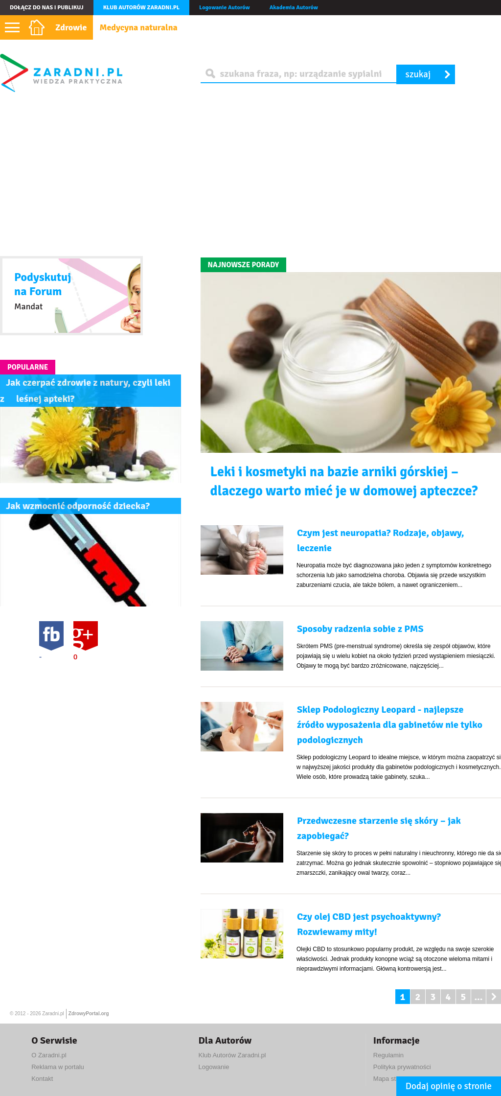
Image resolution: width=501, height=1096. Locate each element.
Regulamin (388, 1055)
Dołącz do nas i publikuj (47, 7)
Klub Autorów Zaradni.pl (232, 1055)
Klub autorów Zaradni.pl (141, 7)
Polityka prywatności (402, 1067)
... (478, 997)
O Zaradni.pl (49, 1055)
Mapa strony (391, 1078)
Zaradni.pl (53, 1013)
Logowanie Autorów (224, 7)
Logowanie (213, 1067)
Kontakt (42, 1078)
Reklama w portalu (57, 1067)
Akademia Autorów (294, 7)
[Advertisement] (250, 174)
